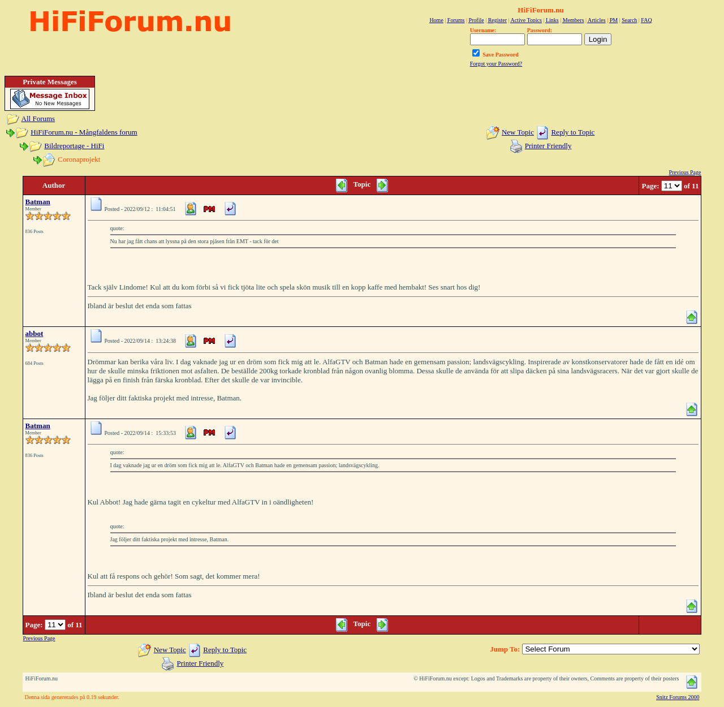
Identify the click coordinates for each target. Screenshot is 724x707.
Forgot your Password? (496, 64)
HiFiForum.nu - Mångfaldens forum (84, 132)
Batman (37, 201)
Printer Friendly (548, 145)
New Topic (518, 132)
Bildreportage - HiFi (74, 145)
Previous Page (685, 172)
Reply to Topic (572, 132)
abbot (34, 333)
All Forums (38, 118)
